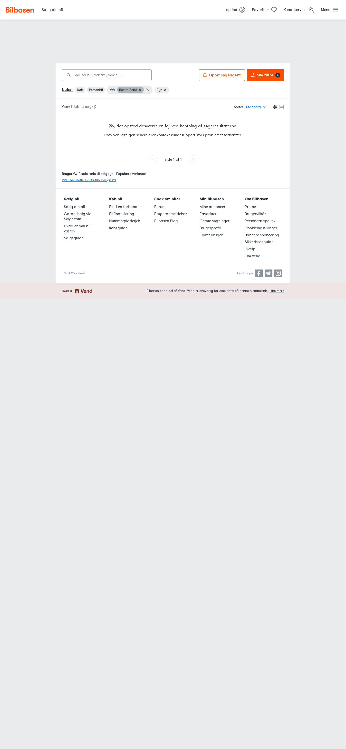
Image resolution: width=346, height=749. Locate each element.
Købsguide (118, 228)
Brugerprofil (210, 228)
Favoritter (208, 214)
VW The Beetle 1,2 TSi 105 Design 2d (89, 180)
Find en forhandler (125, 207)
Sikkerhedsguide (259, 242)
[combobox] (107, 75)
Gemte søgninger (215, 221)
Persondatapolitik (260, 221)
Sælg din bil (74, 207)
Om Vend (252, 256)
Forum (159, 207)
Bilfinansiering (121, 214)
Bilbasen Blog (166, 221)
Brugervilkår (255, 214)
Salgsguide (74, 238)
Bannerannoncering (262, 235)
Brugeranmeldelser (170, 214)
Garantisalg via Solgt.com (78, 216)
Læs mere (276, 291)
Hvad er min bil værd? (77, 228)
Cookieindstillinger (261, 228)
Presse (250, 207)
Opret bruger (211, 235)
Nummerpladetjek (124, 221)
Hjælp (250, 249)
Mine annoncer (212, 207)
